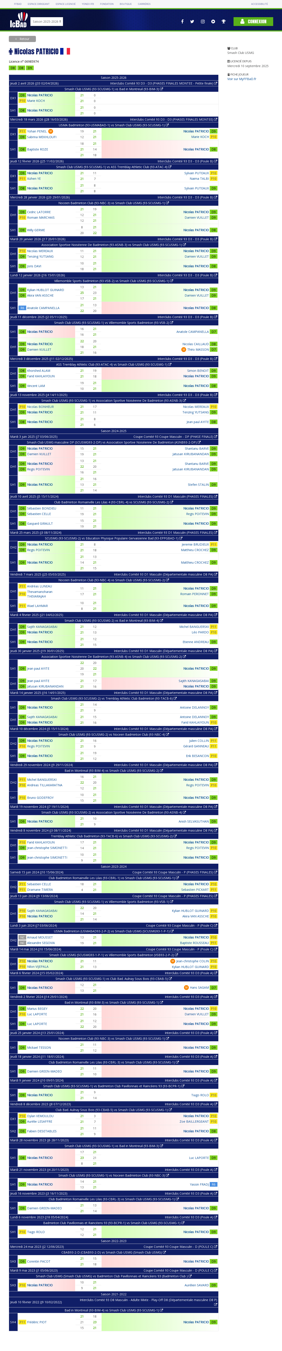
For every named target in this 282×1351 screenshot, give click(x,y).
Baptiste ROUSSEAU (194, 943)
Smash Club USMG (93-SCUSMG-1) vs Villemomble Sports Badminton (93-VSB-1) (113, 902)
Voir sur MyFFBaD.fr (241, 79)
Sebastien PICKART (195, 889)
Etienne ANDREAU (196, 642)
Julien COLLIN (199, 741)
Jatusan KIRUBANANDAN (191, 454)
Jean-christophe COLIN (192, 961)
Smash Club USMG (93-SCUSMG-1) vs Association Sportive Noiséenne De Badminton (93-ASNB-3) (113, 400)
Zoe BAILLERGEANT (194, 1121)
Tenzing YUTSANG (40, 256)
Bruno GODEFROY (40, 798)
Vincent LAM (36, 386)
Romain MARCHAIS (41, 217)
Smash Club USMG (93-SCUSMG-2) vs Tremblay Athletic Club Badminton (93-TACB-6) (114, 698)
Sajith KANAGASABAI (42, 627)
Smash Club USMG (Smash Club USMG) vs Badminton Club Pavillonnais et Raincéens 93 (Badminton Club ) (114, 1276)
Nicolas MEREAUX (40, 251)
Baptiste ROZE (37, 149)
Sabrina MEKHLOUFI (41, 137)
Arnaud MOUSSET (40, 937)
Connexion (253, 21)
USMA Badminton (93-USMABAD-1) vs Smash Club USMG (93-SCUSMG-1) (114, 125)
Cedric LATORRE (39, 212)
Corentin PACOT (38, 1261)
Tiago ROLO (200, 1095)
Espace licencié (66, 4)
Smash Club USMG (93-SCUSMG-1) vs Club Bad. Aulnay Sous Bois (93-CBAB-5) (114, 979)
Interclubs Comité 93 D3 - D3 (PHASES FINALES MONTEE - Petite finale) (163, 83)
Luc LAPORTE (37, 1014)
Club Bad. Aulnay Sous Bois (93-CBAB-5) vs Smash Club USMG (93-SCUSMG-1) (114, 1110)
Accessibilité (259, 4)
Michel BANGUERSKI (194, 627)
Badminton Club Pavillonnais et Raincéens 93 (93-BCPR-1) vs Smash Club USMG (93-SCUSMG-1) (113, 1223)
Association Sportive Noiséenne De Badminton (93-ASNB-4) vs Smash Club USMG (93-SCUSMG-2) (113, 656)
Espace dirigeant (39, 4)
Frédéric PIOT (37, 1322)
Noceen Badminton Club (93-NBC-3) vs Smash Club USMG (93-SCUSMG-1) (113, 203)
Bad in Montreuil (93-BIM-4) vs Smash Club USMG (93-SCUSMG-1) (114, 1310)
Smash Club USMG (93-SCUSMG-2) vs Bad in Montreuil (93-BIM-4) (114, 620)
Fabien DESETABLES (42, 1131)
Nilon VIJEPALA (37, 966)
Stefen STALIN (198, 484)
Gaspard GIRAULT (40, 523)
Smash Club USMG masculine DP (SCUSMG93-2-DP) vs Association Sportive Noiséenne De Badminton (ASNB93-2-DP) (114, 442)
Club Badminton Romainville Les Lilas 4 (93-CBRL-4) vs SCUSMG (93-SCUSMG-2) (113, 502)
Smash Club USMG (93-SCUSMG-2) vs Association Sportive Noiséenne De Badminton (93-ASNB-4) (113, 812)
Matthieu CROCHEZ (195, 550)
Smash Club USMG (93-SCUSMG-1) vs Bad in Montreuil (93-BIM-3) (114, 89)
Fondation (106, 4)
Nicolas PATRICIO (40, 95)
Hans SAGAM (199, 987)
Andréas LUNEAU (39, 586)
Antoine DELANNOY (194, 707)
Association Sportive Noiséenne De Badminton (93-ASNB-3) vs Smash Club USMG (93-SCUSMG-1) (113, 245)
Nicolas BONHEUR (40, 407)
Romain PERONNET (194, 594)
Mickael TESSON (39, 1047)
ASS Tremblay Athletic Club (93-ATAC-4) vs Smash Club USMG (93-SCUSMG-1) (113, 364)
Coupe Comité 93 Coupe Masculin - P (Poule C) (181, 925)
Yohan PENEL (37, 131)
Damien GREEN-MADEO (44, 1071)
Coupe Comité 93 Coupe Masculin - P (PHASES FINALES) (174, 872)
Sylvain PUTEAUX (196, 173)
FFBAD (18, 4)
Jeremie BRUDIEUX (195, 544)
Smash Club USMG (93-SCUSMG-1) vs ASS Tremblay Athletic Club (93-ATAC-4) (113, 167)
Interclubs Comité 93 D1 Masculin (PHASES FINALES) (177, 496)
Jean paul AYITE (198, 422)
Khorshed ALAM (38, 370)
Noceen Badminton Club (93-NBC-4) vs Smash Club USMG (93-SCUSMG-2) (113, 580)
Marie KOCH (36, 101)
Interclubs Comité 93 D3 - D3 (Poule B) (187, 161)
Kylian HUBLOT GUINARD (45, 290)
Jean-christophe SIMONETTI (47, 848)
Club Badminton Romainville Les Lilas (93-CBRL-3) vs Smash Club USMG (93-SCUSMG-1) (114, 1062)
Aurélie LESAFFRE (39, 1121)
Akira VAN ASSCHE (40, 295)
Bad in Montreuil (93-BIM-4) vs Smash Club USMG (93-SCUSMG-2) (114, 770)
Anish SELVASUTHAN (194, 821)
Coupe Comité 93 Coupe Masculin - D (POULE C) (180, 1247)
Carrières (144, 4)
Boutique (126, 4)
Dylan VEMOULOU (40, 1116)
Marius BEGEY (37, 1008)
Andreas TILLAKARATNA (44, 785)
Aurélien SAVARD (197, 1285)
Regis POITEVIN (38, 469)
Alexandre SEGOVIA (41, 943)
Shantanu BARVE (197, 448)
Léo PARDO (200, 632)
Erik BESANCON (197, 756)
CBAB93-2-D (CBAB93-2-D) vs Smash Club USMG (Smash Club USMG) (113, 1252)
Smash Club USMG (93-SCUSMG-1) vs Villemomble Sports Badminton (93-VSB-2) (113, 323)
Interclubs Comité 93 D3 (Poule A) (191, 973)
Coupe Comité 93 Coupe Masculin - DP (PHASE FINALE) (175, 436)
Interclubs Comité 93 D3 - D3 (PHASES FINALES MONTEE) (173, 119)
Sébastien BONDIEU (41, 508)
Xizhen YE (34, 178)
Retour (24, 39)
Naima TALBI (199, 178)
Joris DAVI (34, 266)
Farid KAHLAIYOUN (41, 376)
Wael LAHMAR (37, 606)
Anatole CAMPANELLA (43, 308)
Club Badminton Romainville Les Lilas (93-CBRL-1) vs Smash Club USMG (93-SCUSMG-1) (114, 878)
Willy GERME (36, 230)
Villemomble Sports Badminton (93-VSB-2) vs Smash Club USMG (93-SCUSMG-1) (113, 281)
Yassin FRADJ (199, 1184)
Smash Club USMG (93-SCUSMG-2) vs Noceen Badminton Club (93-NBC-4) (113, 734)
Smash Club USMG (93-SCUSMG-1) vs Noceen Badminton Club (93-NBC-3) (113, 1175)
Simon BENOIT (198, 370)
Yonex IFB (88, 4)
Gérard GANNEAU (196, 746)
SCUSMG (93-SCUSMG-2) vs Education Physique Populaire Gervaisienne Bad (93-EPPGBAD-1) (113, 538)
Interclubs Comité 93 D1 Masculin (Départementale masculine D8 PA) (165, 574)
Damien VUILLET (197, 217)
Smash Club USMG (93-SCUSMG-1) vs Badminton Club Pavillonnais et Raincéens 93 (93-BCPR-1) (113, 1086)
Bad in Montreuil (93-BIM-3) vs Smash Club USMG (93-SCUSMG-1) (114, 1002)
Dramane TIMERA (40, 889)
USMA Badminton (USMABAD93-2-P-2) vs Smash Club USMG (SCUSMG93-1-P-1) (114, 931)
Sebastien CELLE (39, 514)
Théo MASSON (198, 349)
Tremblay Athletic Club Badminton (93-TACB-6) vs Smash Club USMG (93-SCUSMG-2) (114, 836)
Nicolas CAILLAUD (195, 344)
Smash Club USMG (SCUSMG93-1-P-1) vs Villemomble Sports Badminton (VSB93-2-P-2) (113, 955)
